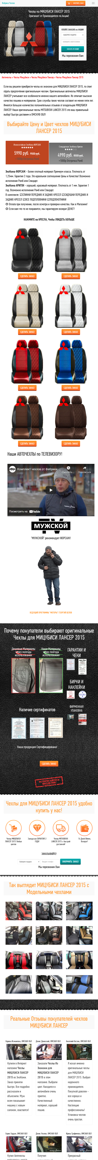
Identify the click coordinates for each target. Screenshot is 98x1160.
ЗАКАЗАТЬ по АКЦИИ (73, 49)
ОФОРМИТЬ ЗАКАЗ (76, 3)
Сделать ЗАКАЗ (49, 763)
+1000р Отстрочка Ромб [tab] (27, 152)
